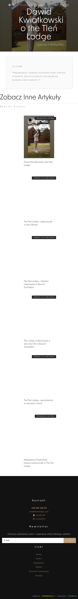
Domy (39, 559)
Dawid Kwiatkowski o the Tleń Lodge (38, 163)
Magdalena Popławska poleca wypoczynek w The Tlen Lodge (39, 463)
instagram (39, 519)
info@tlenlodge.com (45, 5)
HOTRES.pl (72, 596)
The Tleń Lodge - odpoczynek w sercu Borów (38, 223)
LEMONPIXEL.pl (48, 596)
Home (39, 555)
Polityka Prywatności (39, 572)
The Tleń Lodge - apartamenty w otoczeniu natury (38, 402)
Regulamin (39, 563)
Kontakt (39, 576)
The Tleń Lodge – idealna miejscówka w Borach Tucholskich (36, 284)
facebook (39, 515)
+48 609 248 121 (26, 5)
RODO (39, 567)
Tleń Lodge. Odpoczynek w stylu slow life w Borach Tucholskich (37, 344)
